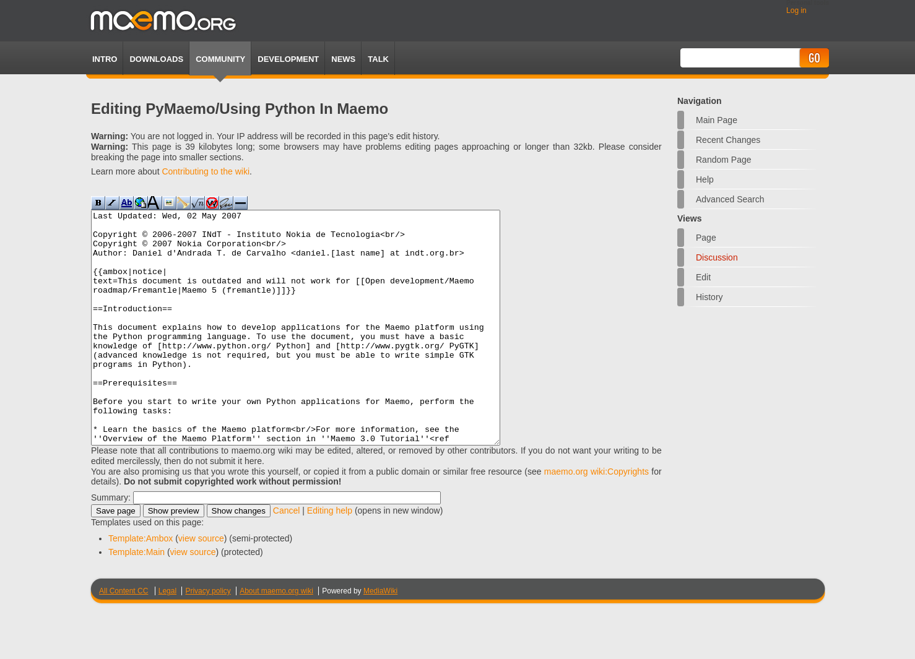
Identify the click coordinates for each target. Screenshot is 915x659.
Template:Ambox (140, 585)
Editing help (329, 557)
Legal (167, 637)
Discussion (717, 257)
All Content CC (123, 637)
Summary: (111, 544)
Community (220, 59)
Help (705, 179)
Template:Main (136, 598)
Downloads (156, 59)
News (343, 59)
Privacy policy (207, 637)
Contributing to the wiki (205, 171)
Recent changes (728, 140)
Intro (104, 59)
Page (706, 238)
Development (288, 59)
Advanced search (730, 199)
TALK (378, 59)
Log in (796, 10)
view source (201, 585)
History (709, 297)
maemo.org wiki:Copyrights (596, 518)
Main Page (716, 120)
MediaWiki (380, 637)
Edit (703, 277)
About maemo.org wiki (276, 637)
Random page (724, 160)
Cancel (286, 557)
